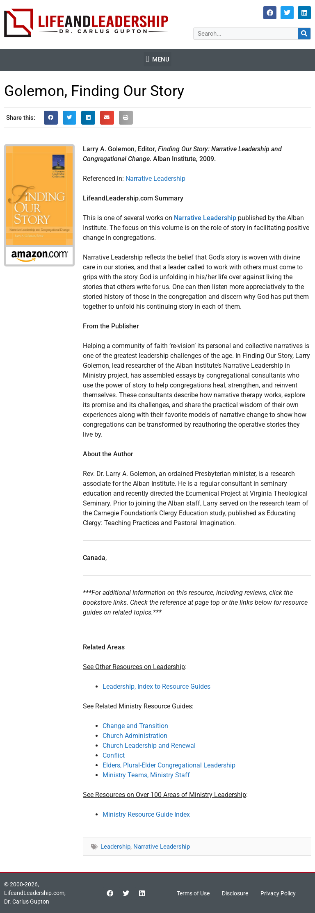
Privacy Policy (278, 893)
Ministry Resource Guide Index (146, 814)
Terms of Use (193, 893)
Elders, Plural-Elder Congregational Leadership (169, 765)
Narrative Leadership (155, 178)
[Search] (304, 33)
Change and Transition (135, 726)
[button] (157, 59)
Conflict (114, 755)
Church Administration (135, 736)
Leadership (115, 846)
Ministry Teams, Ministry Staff (146, 775)
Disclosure (235, 893)
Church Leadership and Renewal (149, 745)
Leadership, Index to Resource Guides (156, 686)
